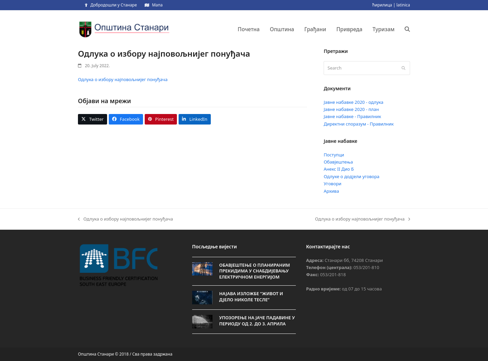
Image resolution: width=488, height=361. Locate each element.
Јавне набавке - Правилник (352, 116)
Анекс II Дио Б (339, 169)
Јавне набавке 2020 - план (351, 109)
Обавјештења (338, 162)
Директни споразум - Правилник (359, 124)
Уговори (332, 183)
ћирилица (382, 5)
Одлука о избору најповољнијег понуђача (122, 79)
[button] (407, 29)
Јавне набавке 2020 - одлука (353, 102)
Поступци (334, 155)
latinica (403, 5)
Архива (331, 191)
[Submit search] (403, 68)
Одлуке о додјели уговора (351, 176)
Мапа (157, 5)
